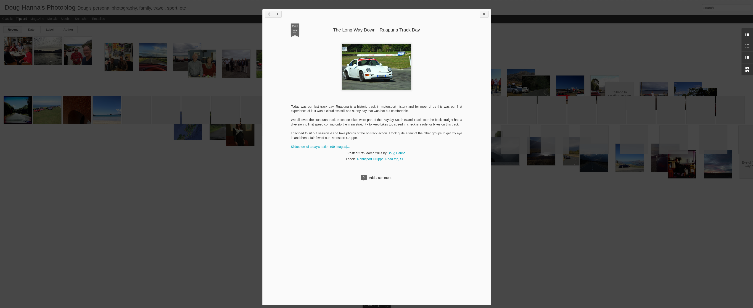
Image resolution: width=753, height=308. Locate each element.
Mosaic (52, 19)
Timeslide (98, 19)
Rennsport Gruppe (370, 159)
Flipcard (21, 19)
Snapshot (81, 19)
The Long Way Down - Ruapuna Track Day (376, 29)
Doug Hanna (397, 153)
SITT (403, 159)
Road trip (391, 159)
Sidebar (66, 19)
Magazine (37, 19)
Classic (7, 19)
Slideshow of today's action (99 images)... (320, 147)
